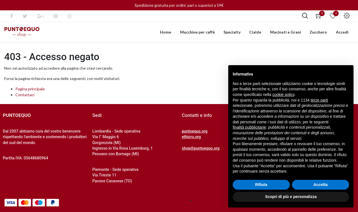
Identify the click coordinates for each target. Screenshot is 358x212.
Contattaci (24, 96)
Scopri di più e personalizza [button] (291, 196)
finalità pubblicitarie (249, 127)
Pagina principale (30, 90)
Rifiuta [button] (261, 184)
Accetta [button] (321, 184)
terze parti (319, 100)
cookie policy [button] (283, 94)
